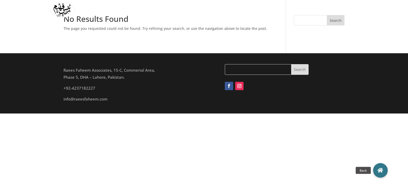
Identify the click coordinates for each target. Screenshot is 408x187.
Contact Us (310, 9)
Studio (223, 9)
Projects (244, 9)
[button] (380, 170)
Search (336, 20)
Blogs (287, 9)
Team (205, 9)
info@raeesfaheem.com (85, 99)
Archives (267, 9)
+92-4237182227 (79, 88)
